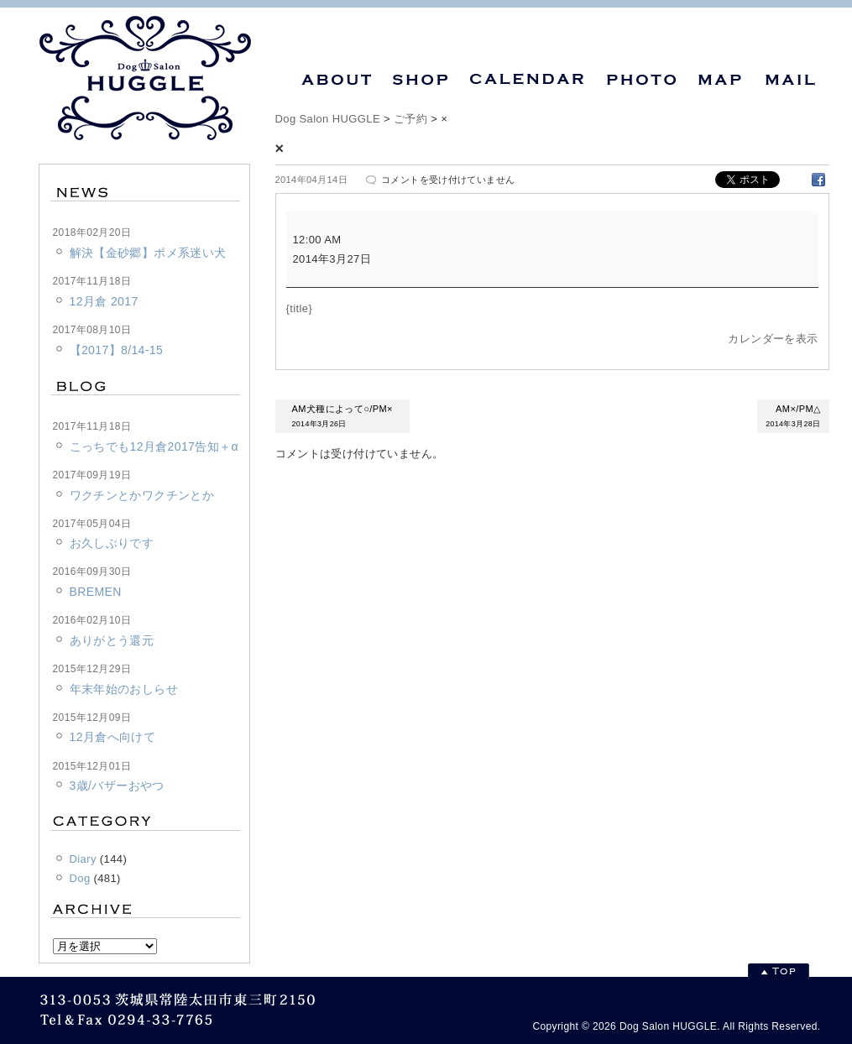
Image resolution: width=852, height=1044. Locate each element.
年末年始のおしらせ (124, 689)
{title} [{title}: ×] (299, 308)
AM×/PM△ (793, 417)
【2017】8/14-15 (117, 350)
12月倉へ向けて (113, 737)
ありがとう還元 (112, 640)
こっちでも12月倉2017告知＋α (154, 446)
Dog (80, 878)
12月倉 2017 (104, 301)
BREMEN (96, 591)
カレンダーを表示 (773, 338)
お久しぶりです (112, 543)
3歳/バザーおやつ (117, 785)
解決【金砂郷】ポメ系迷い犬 (148, 252)
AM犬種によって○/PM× (342, 417)
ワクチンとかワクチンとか (142, 495)
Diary (83, 859)
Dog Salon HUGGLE (327, 118)
